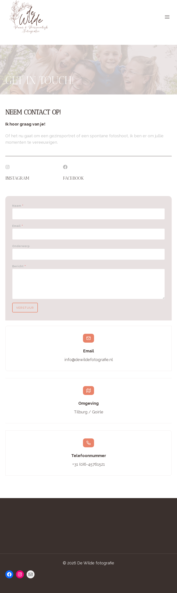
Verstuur (25, 308)
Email (17, 226)
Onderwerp (21, 246)
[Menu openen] (167, 17)
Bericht (19, 266)
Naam (17, 206)
